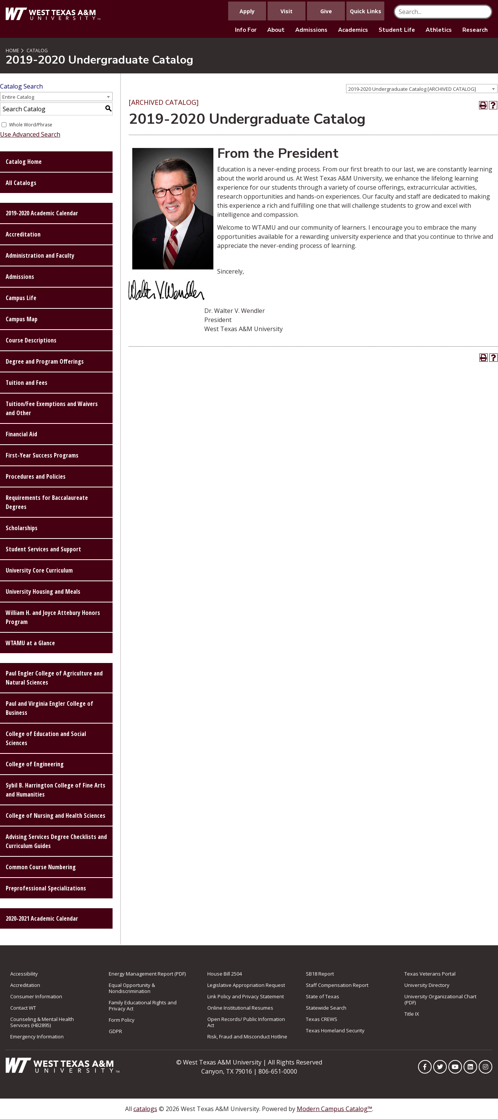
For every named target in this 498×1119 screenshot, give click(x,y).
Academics (353, 30)
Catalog (37, 50)
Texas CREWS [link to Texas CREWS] (321, 1019)
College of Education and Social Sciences (46, 738)
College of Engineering (35, 764)
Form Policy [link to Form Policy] (122, 1019)
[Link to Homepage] (62, 1064)
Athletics (439, 30)
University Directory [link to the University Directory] (426, 985)
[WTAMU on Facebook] (425, 1067)
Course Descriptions (31, 340)
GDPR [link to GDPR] (115, 1031)
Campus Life (21, 298)
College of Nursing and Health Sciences (55, 815)
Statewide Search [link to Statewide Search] (326, 1007)
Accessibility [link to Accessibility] (24, 973)
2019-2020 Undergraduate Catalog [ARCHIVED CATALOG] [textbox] (412, 89)
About (276, 30)
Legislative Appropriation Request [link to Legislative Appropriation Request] (246, 985)
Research (475, 30)
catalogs (145, 1109)
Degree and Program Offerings (45, 361)
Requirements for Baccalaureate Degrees (47, 502)
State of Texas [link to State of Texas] (322, 996)
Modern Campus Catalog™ (334, 1109)
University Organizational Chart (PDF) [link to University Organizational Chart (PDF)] (440, 999)
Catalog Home (24, 161)
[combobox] (422, 88)
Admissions (311, 30)
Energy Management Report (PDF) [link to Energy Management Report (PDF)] (147, 973)
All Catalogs (21, 183)
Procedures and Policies (36, 476)
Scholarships (22, 528)
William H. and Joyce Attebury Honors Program (53, 617)
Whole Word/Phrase (30, 124)
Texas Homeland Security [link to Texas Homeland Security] (335, 1030)
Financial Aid (21, 434)
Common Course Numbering (41, 867)
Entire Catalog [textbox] (18, 96)
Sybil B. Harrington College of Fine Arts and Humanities (55, 789)
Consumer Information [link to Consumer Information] (36, 996)
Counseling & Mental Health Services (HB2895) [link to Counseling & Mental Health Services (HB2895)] (42, 1022)
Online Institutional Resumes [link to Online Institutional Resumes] (240, 1007)
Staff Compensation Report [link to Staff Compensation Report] (337, 985)
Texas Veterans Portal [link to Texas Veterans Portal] (430, 973)
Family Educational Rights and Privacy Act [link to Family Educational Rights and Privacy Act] (143, 1005)
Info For (246, 30)
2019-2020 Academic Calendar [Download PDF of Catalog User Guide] (42, 213)
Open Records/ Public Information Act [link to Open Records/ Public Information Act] (246, 1022)
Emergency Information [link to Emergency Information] (37, 1036)
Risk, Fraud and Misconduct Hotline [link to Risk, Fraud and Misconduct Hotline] (247, 1036)
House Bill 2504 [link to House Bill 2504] (224, 973)
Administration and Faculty (40, 255)
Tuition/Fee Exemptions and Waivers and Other (52, 408)
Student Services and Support (43, 549)
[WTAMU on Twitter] (440, 1067)
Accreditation (23, 234)
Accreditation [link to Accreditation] (25, 985)
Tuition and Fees (26, 382)
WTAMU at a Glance (30, 643)
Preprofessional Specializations (46, 888)
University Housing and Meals (43, 591)
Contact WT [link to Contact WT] (23, 1007)
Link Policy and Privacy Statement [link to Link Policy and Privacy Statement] (245, 996)
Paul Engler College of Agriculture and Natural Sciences (54, 677)
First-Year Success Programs (42, 455)
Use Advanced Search (30, 134)
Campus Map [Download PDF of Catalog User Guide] (22, 319)
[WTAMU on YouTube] (455, 1067)
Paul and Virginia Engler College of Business (49, 708)
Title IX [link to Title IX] (411, 1013)
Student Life (397, 30)
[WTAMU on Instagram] (485, 1067)
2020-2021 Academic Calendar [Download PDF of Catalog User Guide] (42, 918)
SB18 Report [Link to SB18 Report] (320, 973)
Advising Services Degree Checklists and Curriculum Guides (56, 841)
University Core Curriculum (39, 570)
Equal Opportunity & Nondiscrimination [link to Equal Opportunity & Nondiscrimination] (132, 988)
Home (12, 50)
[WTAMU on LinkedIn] (470, 1067)
